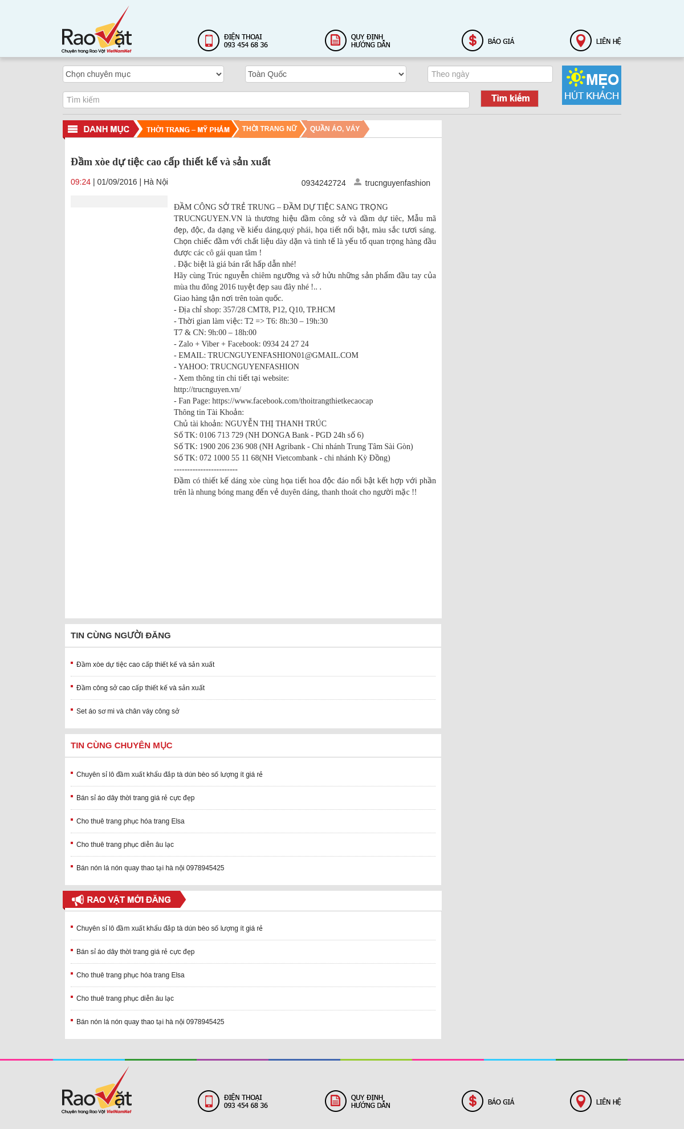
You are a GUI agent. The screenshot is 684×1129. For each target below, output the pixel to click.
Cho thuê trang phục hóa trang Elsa (130, 821)
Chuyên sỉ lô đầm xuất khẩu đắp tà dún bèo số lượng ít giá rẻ (169, 775)
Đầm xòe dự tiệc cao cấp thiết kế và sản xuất (145, 665)
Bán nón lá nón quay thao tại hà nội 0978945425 (150, 868)
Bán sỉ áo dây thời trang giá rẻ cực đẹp (135, 798)
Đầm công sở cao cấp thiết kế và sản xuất (140, 688)
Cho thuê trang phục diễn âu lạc (125, 845)
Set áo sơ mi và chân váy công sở (127, 711)
